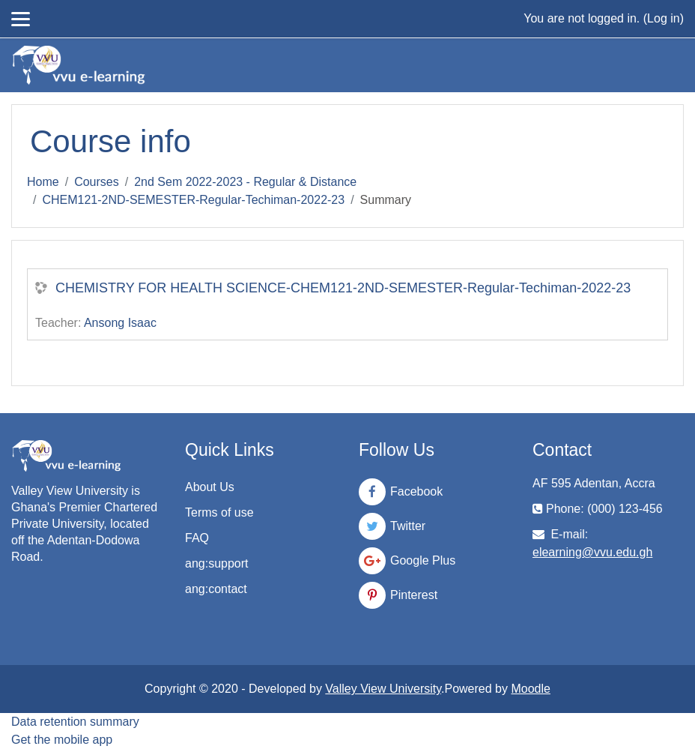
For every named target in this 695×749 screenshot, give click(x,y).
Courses (96, 181)
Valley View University (383, 688)
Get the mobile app (61, 739)
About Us (209, 487)
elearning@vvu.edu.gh (592, 552)
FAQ (197, 538)
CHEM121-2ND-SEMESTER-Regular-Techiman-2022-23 (193, 199)
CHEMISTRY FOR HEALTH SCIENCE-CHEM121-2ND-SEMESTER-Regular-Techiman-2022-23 (343, 287)
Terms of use (219, 512)
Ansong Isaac (120, 322)
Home (43, 181)
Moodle (530, 688)
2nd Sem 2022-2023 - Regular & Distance (245, 181)
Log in (663, 18)
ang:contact (216, 589)
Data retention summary (75, 721)
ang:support (217, 563)
